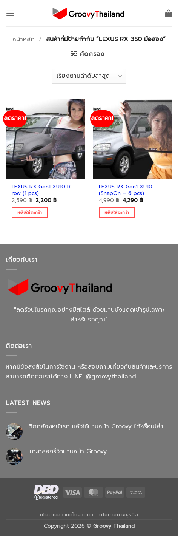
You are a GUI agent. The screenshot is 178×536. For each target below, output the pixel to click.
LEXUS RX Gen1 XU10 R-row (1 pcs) (42, 190)
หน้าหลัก (23, 39)
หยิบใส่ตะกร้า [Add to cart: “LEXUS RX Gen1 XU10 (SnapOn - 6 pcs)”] (116, 212)
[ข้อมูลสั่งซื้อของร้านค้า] (89, 76)
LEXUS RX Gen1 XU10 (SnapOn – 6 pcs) (125, 190)
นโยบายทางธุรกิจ (118, 514)
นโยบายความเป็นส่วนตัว (67, 514)
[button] (10, 13)
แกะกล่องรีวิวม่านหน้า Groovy (67, 451)
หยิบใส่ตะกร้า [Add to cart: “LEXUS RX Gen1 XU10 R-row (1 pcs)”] (29, 212)
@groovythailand (111, 376)
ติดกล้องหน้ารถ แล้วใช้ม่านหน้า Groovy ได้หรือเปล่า (95, 426)
